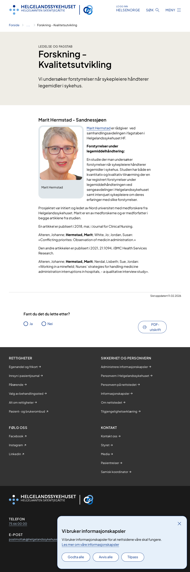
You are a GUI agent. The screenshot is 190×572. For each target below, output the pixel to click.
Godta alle (76, 557)
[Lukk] (179, 523)
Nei (50, 323)
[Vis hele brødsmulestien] (28, 25)
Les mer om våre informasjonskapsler (90, 544)
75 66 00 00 (18, 524)
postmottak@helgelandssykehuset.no (36, 539)
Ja (31, 323)
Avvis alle (106, 557)
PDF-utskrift (155, 327)
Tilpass (132, 557)
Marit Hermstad (99, 128)
